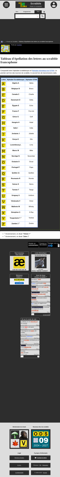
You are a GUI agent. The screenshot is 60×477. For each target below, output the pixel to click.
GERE (39, 279)
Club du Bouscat (36, 292)
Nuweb (45, 472)
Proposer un (43, 244)
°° (26, 327)
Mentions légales (19, 458)
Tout (46, 284)
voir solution (19, 283)
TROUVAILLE (33, 321)
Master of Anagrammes (37, 307)
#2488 (44, 283)
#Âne (22, 352)
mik (32, 303)
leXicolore (23, 345)
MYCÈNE (26, 340)
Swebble (19, 45)
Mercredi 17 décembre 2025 (39, 294)
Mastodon (45, 465)
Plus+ (48, 284)
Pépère (33, 283)
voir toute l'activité (46, 314)
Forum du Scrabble (12, 41)
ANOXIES (34, 299)
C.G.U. (19, 465)
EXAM (32, 330)
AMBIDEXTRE (27, 347)
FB (40, 465)
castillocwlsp (29, 336)
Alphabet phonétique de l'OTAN (43, 70)
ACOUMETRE (35, 310)
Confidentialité (19, 472)
